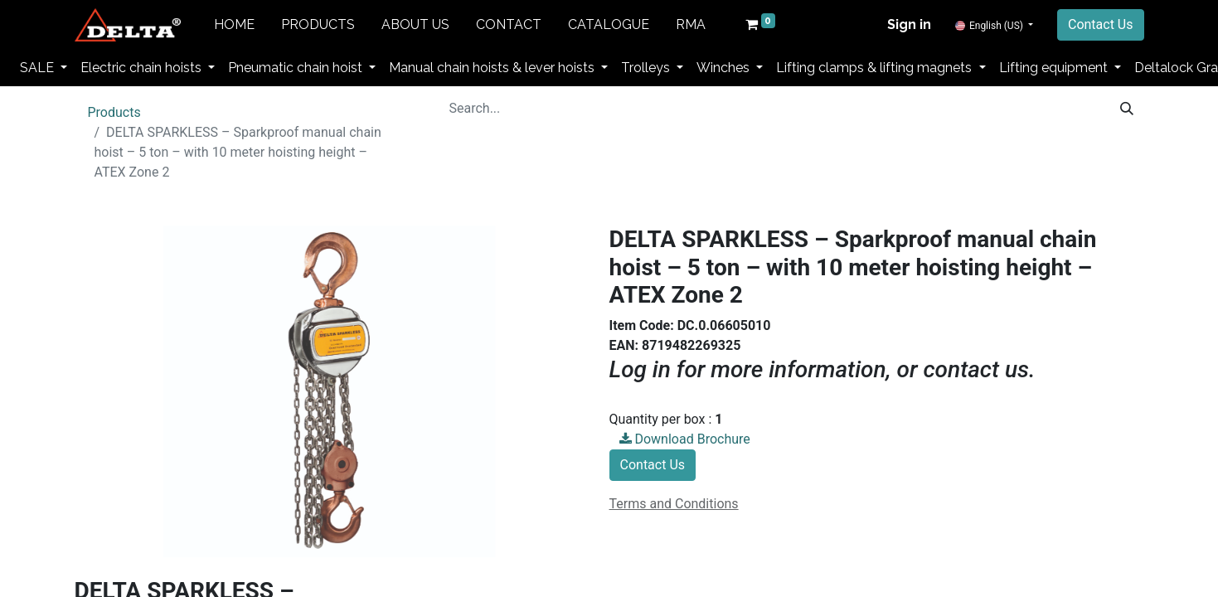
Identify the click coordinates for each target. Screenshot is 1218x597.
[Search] (1126, 108)
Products (114, 112)
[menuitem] (234, 24)
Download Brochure (684, 439)
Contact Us (1100, 24)
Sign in (909, 24)
